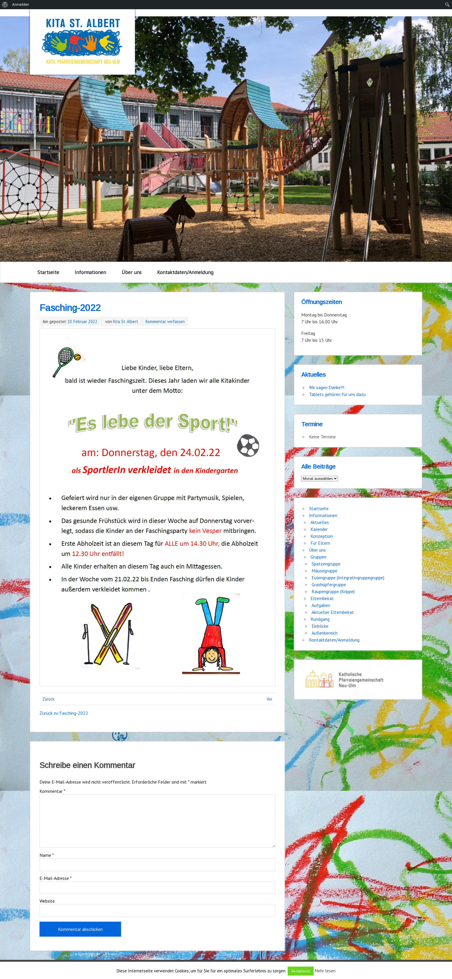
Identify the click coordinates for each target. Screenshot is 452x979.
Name (46, 855)
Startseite (48, 272)
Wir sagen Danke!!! (326, 387)
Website (47, 901)
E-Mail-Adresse (55, 878)
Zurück (48, 699)
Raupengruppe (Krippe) (333, 591)
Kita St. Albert (125, 321)
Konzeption (321, 536)
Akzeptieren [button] (300, 971)
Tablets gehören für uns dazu (337, 394)
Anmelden (20, 4)
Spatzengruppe (326, 564)
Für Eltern (320, 543)
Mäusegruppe (324, 571)
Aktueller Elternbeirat (333, 612)
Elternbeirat (322, 598)
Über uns (132, 272)
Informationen (90, 272)
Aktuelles (319, 522)
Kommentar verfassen (165, 321)
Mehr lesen (325, 971)
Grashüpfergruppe (329, 584)
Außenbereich (325, 633)
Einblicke (320, 626)
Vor (269, 699)
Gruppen (318, 557)
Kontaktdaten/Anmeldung (185, 272)
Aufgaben (321, 605)
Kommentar (52, 791)
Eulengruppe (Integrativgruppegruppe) (348, 577)
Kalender (319, 529)
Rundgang (319, 619)
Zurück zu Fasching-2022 (63, 713)
